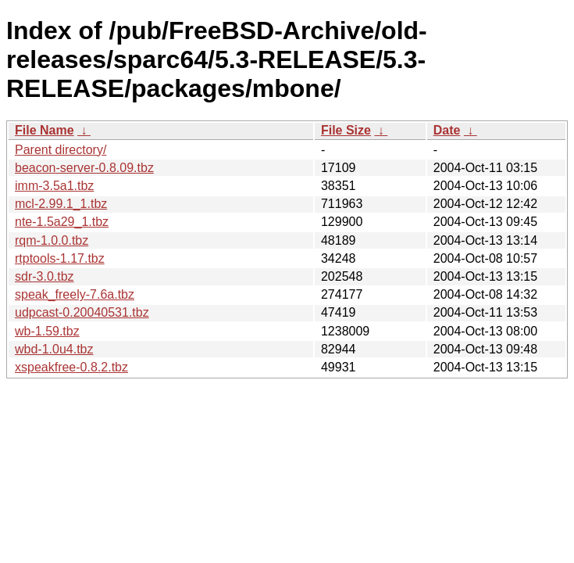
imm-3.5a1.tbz (54, 185)
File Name (44, 130)
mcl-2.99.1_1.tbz (61, 203)
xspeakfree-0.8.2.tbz (71, 367)
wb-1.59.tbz (47, 331)
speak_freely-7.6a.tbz (74, 294)
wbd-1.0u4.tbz (54, 349)
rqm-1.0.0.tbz (51, 240)
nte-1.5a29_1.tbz (62, 221)
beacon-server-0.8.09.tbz (84, 167)
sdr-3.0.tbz (44, 276)
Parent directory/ (60, 149)
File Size (346, 130)
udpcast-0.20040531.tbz (82, 312)
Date (447, 130)
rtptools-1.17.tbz (60, 258)
